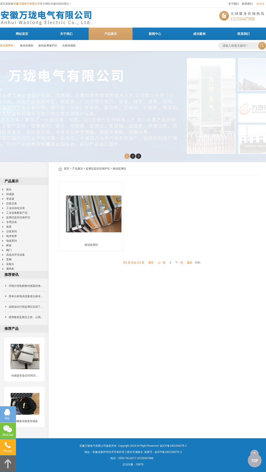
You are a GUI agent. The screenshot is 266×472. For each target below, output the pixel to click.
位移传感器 (69, 45)
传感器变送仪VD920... (24, 375)
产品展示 (110, 34)
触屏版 (260, 3)
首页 (66, 168)
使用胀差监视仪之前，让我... (26, 317)
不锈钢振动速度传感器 (24, 421)
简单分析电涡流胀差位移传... (26, 296)
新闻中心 (155, 34)
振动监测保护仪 (47, 45)
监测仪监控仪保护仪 (98, 168)
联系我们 (247, 3)
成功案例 (199, 34)
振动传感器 (26, 45)
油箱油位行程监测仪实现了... (26, 306)
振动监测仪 (119, 168)
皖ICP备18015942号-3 (168, 452)
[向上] (255, 459)
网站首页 (22, 34)
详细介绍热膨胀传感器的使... (26, 285)
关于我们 (233, 3)
